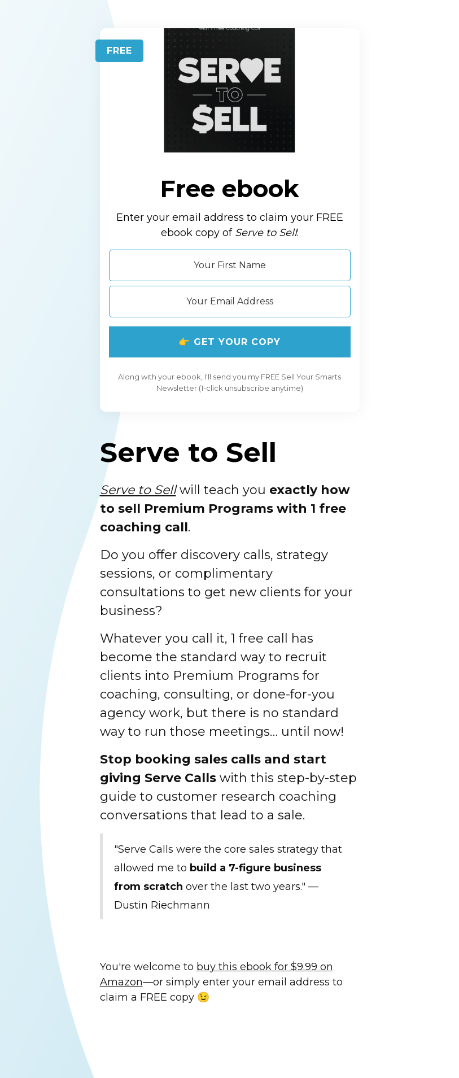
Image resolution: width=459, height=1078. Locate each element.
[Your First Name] (230, 265)
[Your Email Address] (230, 301)
